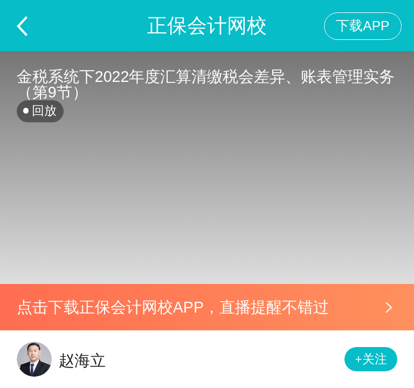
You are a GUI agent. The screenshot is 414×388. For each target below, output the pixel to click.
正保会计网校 (207, 26)
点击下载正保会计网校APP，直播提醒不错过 (173, 307)
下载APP (362, 25)
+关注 (371, 359)
